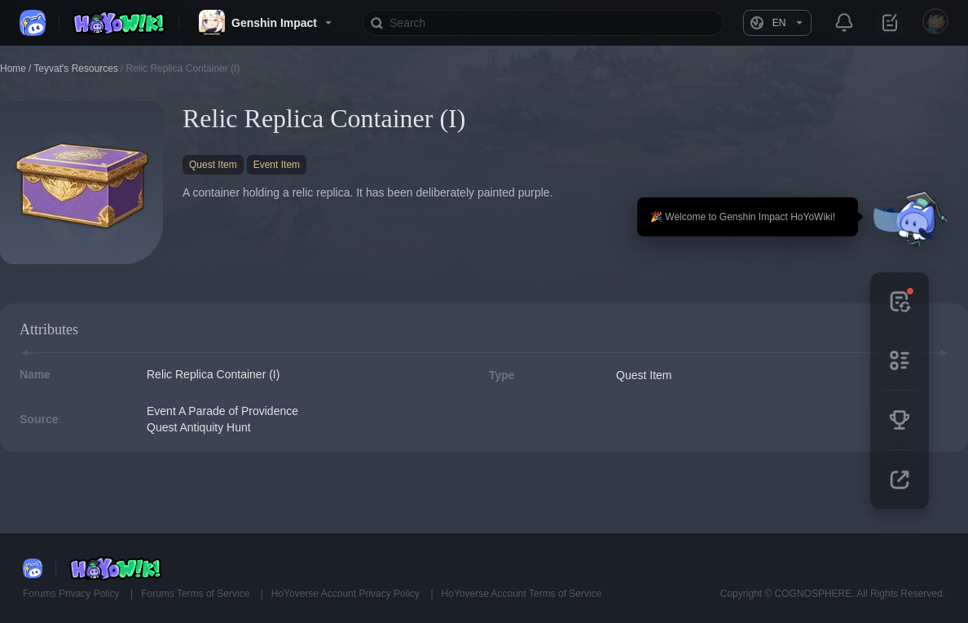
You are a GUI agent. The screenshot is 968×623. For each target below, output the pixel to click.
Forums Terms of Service (196, 593)
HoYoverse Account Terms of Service (522, 593)
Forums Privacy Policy (72, 593)
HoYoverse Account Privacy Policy (347, 593)
